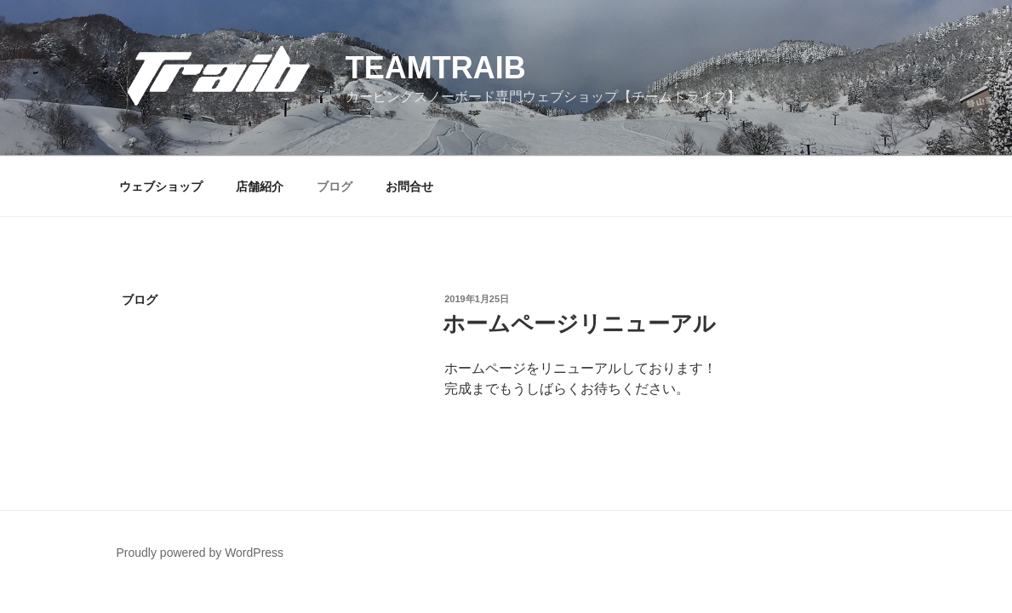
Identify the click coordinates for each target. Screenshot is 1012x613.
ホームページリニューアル (579, 323)
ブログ (334, 186)
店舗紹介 (259, 186)
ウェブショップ (161, 186)
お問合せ (409, 186)
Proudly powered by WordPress (200, 552)
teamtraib (436, 67)
